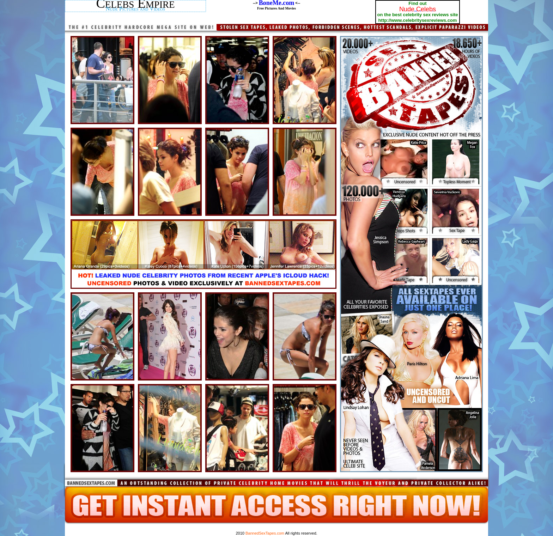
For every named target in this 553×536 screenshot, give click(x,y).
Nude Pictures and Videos (135, 9)
